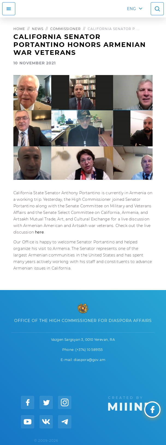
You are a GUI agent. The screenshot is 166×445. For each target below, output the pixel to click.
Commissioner (65, 29)
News (37, 29)
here (39, 232)
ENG (131, 8)
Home (19, 29)
